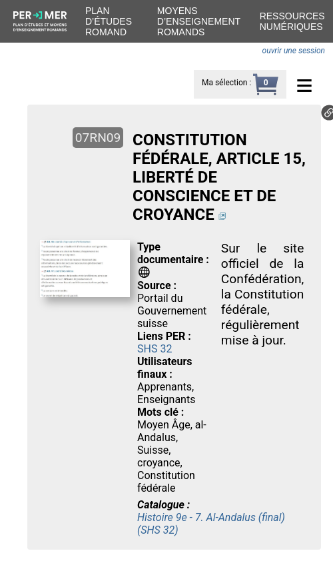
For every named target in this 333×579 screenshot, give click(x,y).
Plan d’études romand (108, 21)
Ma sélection (224, 82)
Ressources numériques (292, 21)
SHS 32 (154, 348)
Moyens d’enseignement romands (198, 21)
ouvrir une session (293, 50)
